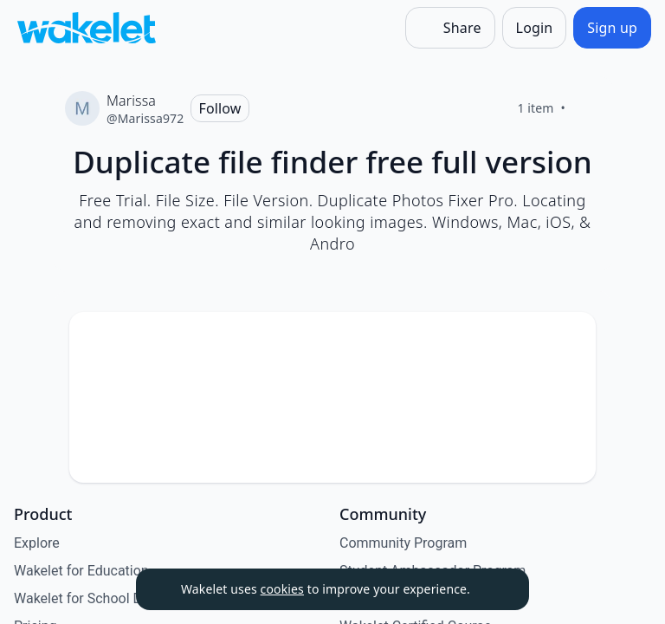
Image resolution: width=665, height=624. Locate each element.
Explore (37, 543)
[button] (568, 341)
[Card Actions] (568, 340)
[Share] (450, 28)
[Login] (534, 28)
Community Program (403, 543)
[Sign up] (612, 28)
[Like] (586, 108)
